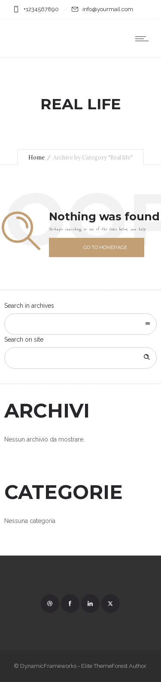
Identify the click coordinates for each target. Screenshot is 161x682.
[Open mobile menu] (143, 38)
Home (36, 157)
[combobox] (80, 324)
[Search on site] (80, 358)
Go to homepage (105, 247)
